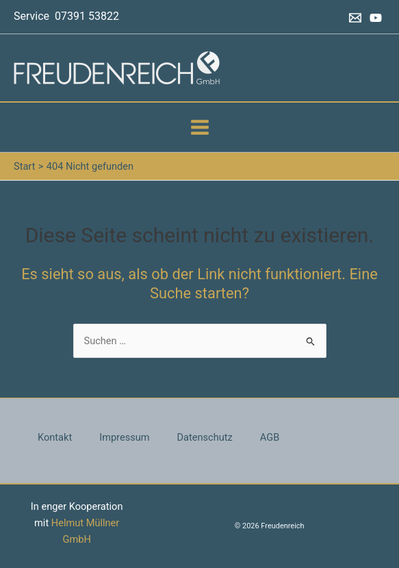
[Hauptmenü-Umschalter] (200, 127)
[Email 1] (355, 18)
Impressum (124, 437)
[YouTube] (376, 18)
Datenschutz (205, 437)
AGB (269, 437)
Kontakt (55, 437)
